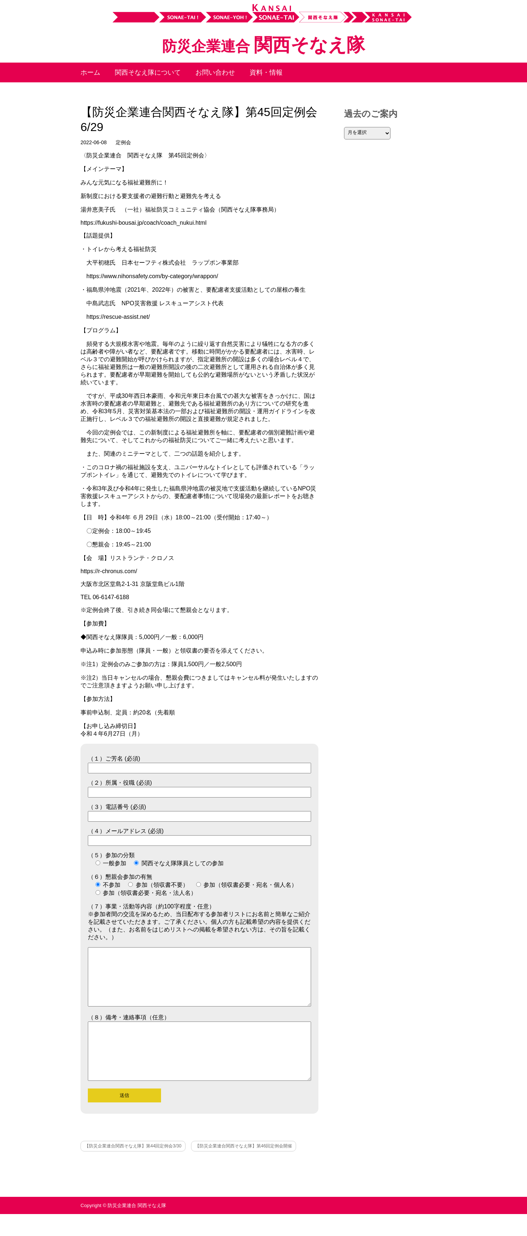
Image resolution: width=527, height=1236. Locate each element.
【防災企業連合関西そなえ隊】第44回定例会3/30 (133, 1167)
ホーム (90, 72)
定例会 (123, 142)
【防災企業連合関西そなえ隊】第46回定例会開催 (243, 1167)
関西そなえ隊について (148, 72)
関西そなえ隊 (263, 45)
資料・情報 (266, 72)
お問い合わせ (215, 72)
